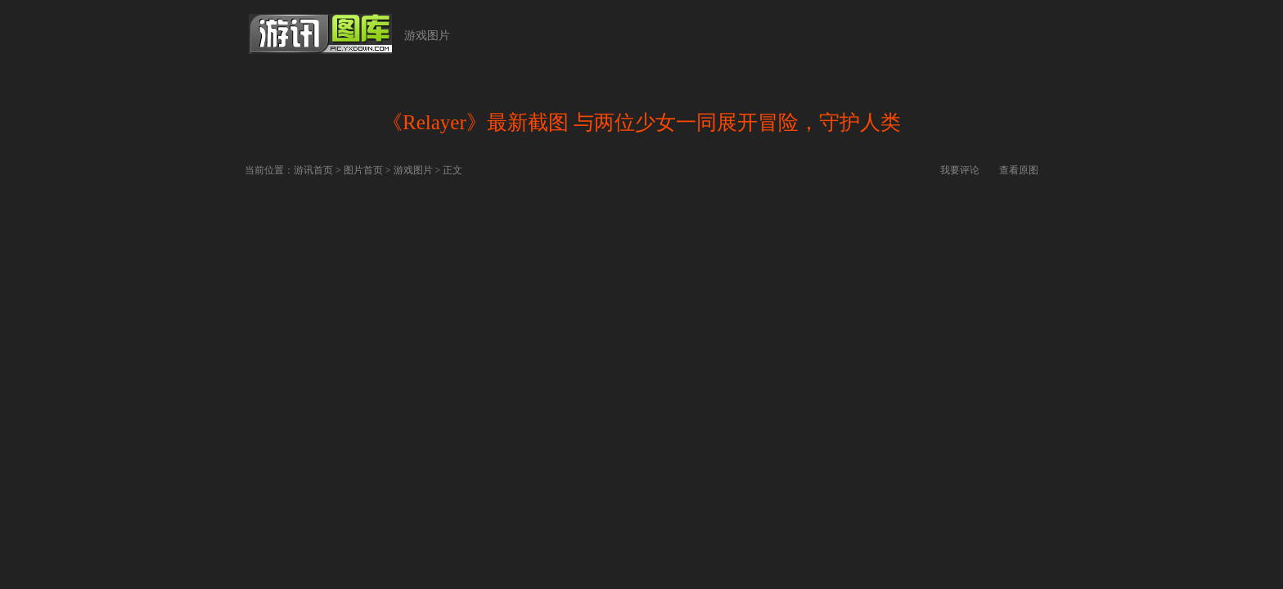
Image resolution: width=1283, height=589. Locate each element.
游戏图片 (427, 35)
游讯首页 (313, 170)
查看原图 (1018, 170)
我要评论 (959, 170)
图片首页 (363, 170)
